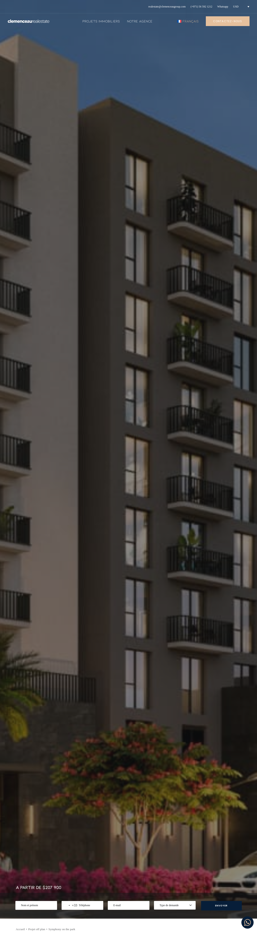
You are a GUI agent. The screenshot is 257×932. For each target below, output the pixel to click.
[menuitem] (167, 6)
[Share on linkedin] (214, 194)
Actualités (104, 867)
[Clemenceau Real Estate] (28, 21)
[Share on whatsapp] (220, 194)
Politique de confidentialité (162, 880)
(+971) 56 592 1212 (201, 6)
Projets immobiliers (101, 21)
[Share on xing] (232, 194)
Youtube (210, 875)
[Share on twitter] (196, 194)
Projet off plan (36, 160)
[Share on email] (237, 194)
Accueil (20, 160)
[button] (42, 761)
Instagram (212, 867)
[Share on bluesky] (226, 194)
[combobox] (69, 136)
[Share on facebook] (190, 194)
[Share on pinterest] (208, 194)
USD (236, 6)
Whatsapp (222, 6)
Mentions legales (163, 871)
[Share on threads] (202, 194)
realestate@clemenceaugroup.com (167, 6)
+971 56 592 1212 (43, 865)
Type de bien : (48, 757)
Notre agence (139, 21)
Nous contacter (162, 890)
